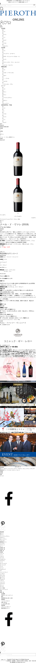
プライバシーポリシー (6, 606)
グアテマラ (2, 583)
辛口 (19, 219)
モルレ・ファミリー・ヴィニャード (10, 256)
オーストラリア (3, 563)
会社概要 (3, 593)
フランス (2, 553)
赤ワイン (5, 267)
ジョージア (2, 582)
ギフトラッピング (4, 589)
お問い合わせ (4, 602)
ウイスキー (2, 543)
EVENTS (2, 125)
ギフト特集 (2, 588)
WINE (1, 26)
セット (1, 546)
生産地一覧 (2, 547)
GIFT (1, 123)
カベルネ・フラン (8, 271)
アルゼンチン (3, 559)
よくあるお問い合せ (5, 603)
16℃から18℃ (9, 278)
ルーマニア (2, 576)
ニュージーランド (4, 572)
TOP (1, 25)
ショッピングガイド (5, 600)
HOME (1, 128)
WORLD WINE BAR (4, 126)
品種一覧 (2, 550)
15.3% (8, 276)
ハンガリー (2, 573)
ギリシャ (2, 585)
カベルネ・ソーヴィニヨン (9, 269)
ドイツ (1, 554)
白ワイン (2, 534)
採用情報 (3, 605)
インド (1, 562)
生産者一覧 (2, 549)
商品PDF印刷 (3, 255)
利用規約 (3, 599)
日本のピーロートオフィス (7, 595)
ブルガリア (2, 579)
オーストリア (3, 565)
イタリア (2, 556)
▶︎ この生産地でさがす (5, 350)
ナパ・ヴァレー (14, 219)
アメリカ (2, 219)
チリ (1, 570)
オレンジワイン (3, 539)
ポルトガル (2, 575)
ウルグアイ (2, 560)
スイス (1, 566)
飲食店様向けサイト (5, 608)
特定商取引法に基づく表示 (7, 598)
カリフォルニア (7, 219)
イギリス (2, 580)
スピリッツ (2, 544)
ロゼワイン (2, 537)
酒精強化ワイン (3, 541)
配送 (2, 596)
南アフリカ (2, 577)
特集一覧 (2, 592)
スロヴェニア (3, 569)
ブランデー (2, 540)
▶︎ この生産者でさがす (5, 324)
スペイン (2, 567)
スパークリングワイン (5, 536)
